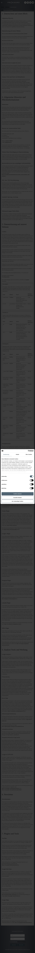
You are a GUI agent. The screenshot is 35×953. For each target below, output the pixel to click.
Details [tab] (17, 454)
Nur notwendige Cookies (17, 501)
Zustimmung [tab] (6, 454)
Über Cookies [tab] (29, 454)
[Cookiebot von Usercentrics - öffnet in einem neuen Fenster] (28, 451)
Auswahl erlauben (17, 497)
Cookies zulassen (17, 493)
